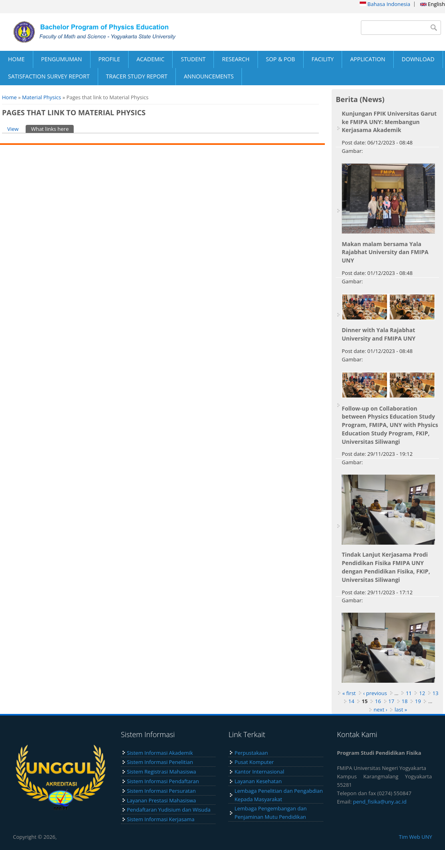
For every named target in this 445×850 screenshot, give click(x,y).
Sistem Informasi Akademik (160, 752)
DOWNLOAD (418, 59)
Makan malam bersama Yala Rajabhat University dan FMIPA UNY (385, 252)
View (12, 128)
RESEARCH (236, 59)
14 (351, 701)
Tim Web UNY (415, 836)
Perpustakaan (251, 752)
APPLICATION (367, 59)
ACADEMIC (151, 59)
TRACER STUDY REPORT (136, 76)
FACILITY (323, 59)
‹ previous (375, 693)
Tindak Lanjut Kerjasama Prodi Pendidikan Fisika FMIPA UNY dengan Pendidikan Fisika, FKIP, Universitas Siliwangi (386, 567)
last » (401, 709)
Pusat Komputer (254, 762)
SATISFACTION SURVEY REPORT (49, 76)
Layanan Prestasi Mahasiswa (161, 800)
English (432, 4)
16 (378, 701)
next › (380, 709)
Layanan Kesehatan (258, 781)
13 (436, 693)
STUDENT (193, 59)
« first (349, 693)
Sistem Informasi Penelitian (160, 762)
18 (405, 701)
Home (9, 97)
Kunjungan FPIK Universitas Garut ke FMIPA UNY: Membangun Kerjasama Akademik (389, 122)
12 (422, 693)
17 (392, 701)
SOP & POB (280, 59)
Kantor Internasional (259, 771)
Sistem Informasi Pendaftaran (163, 781)
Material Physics (41, 97)
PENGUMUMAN (61, 59)
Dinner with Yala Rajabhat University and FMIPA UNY (378, 334)
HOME (16, 59)
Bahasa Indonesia (385, 4)
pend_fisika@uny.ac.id (380, 801)
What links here (52, 128)
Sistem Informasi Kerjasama (161, 819)
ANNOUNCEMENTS (209, 76)
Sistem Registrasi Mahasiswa (161, 771)
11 (409, 693)
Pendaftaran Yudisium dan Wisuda (169, 809)
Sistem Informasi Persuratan (161, 790)
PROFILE (109, 59)
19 (418, 701)
